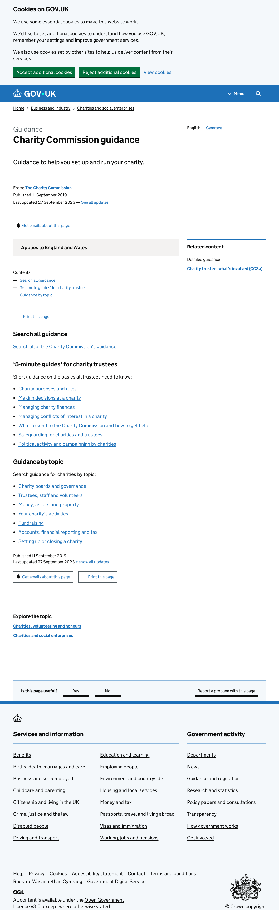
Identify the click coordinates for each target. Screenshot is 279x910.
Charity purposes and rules (47, 389)
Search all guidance (37, 280)
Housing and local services (128, 790)
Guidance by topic (36, 294)
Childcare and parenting (39, 790)
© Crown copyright (245, 906)
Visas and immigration (123, 826)
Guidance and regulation (213, 778)
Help (18, 874)
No (113, 690)
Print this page (36, 316)
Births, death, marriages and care (49, 767)
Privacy (37, 874)
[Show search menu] (258, 94)
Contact (136, 874)
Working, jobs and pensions (129, 838)
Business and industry (50, 108)
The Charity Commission (48, 187)
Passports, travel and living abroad (137, 814)
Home (18, 108)
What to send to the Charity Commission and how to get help (83, 425)
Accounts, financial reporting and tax (57, 532)
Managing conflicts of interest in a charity (62, 416)
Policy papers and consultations (221, 802)
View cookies (158, 72)
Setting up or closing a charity (50, 541)
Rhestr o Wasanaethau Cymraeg (47, 881)
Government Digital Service (116, 881)
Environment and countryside (131, 778)
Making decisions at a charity (49, 398)
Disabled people (30, 826)
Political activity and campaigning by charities (67, 444)
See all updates (95, 202)
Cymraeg (214, 127)
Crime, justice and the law (41, 814)
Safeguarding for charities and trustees (60, 435)
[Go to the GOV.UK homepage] (34, 93)
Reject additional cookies (109, 72)
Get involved (200, 838)
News (193, 767)
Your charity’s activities (43, 514)
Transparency (202, 814)
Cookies (58, 874)
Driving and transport (36, 838)
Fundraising (31, 523)
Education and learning (125, 755)
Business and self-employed (43, 778)
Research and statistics (212, 790)
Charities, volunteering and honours (47, 626)
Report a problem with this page (226, 690)
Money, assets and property (48, 504)
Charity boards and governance (52, 486)
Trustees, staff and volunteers (50, 495)
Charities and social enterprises (105, 108)
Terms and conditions (173, 874)
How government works (212, 826)
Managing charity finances (46, 407)
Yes (81, 690)
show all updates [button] (92, 561)
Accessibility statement (97, 874)
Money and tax (116, 802)
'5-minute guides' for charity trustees (53, 287)
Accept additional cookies (44, 72)
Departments (201, 755)
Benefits (22, 755)
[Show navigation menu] (236, 94)
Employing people (119, 767)
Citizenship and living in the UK (46, 802)
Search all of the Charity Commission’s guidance (64, 347)
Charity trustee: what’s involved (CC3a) (224, 268)
